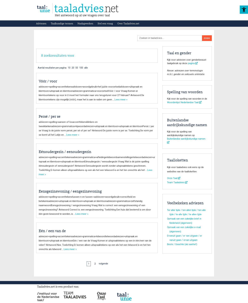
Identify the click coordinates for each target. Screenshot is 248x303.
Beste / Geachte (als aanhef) (182, 244)
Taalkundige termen (62, 23)
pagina (193, 63)
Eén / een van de (52, 231)
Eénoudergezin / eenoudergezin (65, 152)
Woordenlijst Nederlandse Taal (184, 102)
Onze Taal (173, 178)
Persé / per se (49, 117)
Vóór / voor (48, 81)
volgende (103, 263)
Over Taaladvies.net (128, 23)
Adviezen (41, 23)
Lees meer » (121, 99)
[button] (244, 10)
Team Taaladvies (177, 182)
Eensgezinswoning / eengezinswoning (70, 192)
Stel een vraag (105, 23)
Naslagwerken (85, 23)
